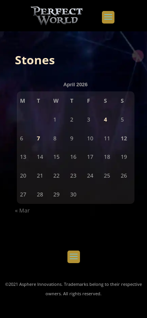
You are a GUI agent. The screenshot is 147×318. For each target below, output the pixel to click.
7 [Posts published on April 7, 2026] (38, 138)
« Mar (22, 210)
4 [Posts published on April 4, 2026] (105, 119)
